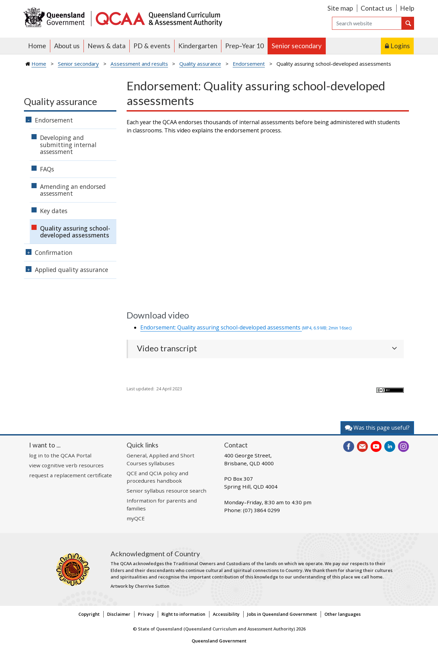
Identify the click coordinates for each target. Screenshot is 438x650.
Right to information (183, 614)
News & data (107, 46)
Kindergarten (197, 46)
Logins (400, 46)
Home (37, 46)
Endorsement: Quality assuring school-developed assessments (245, 327)
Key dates (53, 211)
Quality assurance (200, 63)
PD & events (151, 46)
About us (67, 46)
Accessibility (226, 614)
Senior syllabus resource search (166, 490)
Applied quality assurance (71, 269)
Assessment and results (139, 63)
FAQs (47, 169)
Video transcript (167, 348)
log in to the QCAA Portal (60, 455)
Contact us (376, 8)
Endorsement (249, 63)
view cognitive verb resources (66, 465)
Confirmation (54, 252)
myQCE (136, 518)
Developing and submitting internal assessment (68, 144)
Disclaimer (118, 614)
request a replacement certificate (70, 475)
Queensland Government (219, 641)
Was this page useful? (377, 427)
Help (407, 8)
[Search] (367, 23)
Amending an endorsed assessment (73, 190)
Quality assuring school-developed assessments (75, 231)
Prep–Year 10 (244, 46)
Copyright (89, 614)
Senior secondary (297, 46)
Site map (340, 8)
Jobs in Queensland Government (282, 614)
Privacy (146, 614)
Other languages (342, 614)
